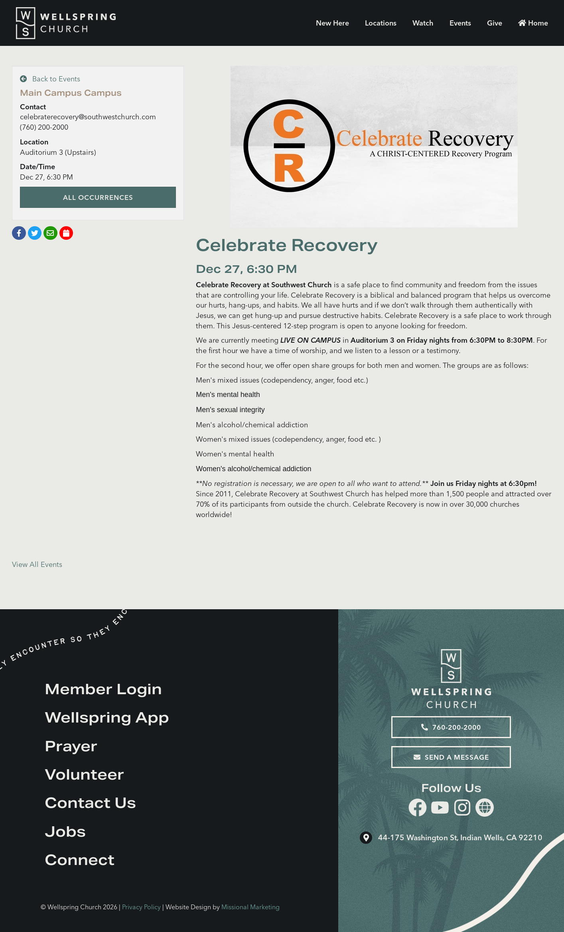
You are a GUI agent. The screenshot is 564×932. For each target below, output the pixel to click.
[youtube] (440, 808)
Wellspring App (107, 717)
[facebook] (417, 808)
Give (494, 23)
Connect (79, 860)
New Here (332, 23)
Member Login (103, 689)
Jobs (65, 831)
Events (460, 23)
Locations (380, 23)
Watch (423, 23)
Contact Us (90, 803)
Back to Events (50, 78)
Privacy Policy (141, 907)
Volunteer (84, 774)
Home (533, 23)
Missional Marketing (250, 907)
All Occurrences (98, 197)
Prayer (71, 746)
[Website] (484, 807)
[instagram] (462, 808)
